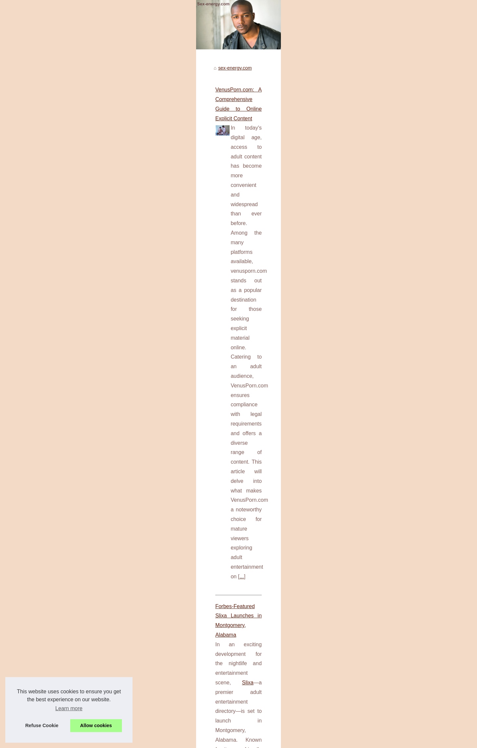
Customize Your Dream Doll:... (378, 479)
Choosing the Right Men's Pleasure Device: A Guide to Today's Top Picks (128, 589)
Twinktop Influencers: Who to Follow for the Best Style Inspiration (153, 709)
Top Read (356, 255)
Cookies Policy (143, 741)
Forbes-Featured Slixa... (371, 360)
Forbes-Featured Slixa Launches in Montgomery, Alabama (111, 366)
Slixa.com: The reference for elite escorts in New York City (145, 674)
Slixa (213, 376)
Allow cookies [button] (96, 725)
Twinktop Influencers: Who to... (378, 510)
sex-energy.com (63, 246)
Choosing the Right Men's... (375, 465)
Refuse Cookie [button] (41, 725)
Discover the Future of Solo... (377, 435)
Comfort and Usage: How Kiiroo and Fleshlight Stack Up (109, 512)
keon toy (55, 637)
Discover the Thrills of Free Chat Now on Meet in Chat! (142, 686)
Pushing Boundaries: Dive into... (380, 329)
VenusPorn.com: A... (367, 299)
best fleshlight (91, 550)
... (184, 334)
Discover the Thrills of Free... (376, 405)
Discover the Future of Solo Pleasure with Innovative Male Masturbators (127, 434)
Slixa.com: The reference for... (378, 374)
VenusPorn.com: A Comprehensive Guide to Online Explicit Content (122, 267)
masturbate (108, 482)
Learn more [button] (68, 708)
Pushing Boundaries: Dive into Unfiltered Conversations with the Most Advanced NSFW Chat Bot (186, 720)
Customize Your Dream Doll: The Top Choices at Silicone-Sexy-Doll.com (160, 697)
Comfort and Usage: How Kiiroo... (381, 450)
